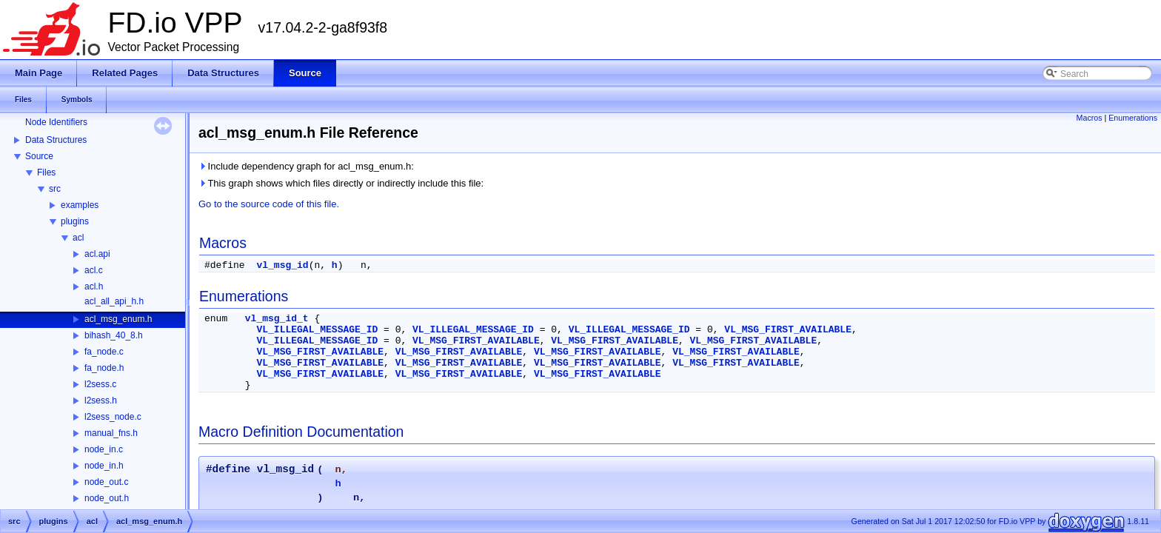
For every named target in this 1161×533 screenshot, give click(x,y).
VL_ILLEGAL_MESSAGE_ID (317, 329)
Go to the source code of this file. (268, 203)
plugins (75, 221)
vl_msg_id (282, 265)
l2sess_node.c (112, 417)
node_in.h (104, 465)
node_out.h (106, 498)
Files (46, 172)
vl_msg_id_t (277, 318)
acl (78, 237)
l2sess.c (100, 384)
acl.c (93, 270)
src (55, 189)
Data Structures (56, 140)
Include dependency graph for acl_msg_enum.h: (306, 166)
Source (39, 156)
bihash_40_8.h (113, 335)
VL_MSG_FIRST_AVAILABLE (787, 329)
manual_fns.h (111, 433)
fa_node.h (104, 368)
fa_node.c (104, 351)
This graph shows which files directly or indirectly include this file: (341, 183)
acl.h (93, 286)
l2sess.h (100, 400)
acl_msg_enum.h (118, 319)
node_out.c (106, 482)
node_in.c (103, 449)
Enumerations (1132, 117)
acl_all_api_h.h (114, 301)
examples (79, 205)
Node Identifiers (56, 122)
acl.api (97, 254)
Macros (1090, 117)
